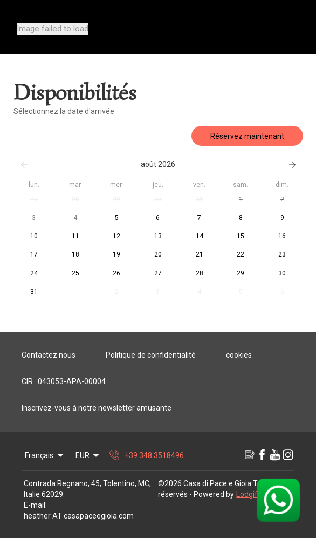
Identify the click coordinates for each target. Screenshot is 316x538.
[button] (34, 200)
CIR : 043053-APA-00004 (64, 381)
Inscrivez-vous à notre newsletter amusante (96, 408)
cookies (239, 355)
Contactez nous (48, 355)
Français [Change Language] (45, 455)
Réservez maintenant (247, 136)
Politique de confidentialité (151, 355)
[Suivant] (292, 164)
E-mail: (35, 505)
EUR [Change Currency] (88, 455)
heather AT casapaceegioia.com (79, 516)
